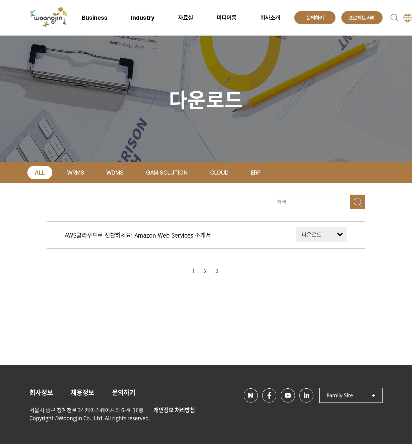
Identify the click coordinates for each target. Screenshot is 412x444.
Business (94, 17)
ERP (256, 172)
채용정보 (82, 392)
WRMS (75, 172)
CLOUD (219, 172)
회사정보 (41, 392)
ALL (40, 172)
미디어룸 (227, 17)
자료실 (185, 17)
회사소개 (270, 17)
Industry (142, 17)
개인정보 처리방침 (174, 410)
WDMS (115, 172)
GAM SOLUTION (166, 172)
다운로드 (312, 234)
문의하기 (123, 392)
